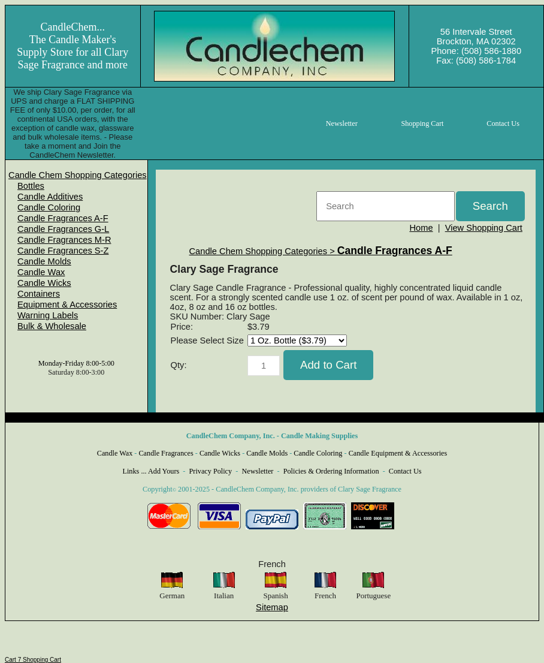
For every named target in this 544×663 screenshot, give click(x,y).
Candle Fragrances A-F (62, 218)
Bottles (30, 186)
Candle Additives (50, 196)
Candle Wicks (44, 283)
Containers (38, 294)
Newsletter (257, 471)
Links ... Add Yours (151, 471)
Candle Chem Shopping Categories (77, 175)
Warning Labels (47, 315)
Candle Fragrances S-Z (62, 250)
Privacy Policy (210, 471)
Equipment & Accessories (67, 304)
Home (421, 228)
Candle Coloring (48, 207)
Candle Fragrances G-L (63, 229)
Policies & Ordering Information (331, 471)
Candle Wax (41, 272)
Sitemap (272, 607)
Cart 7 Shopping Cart (33, 659)
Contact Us (405, 471)
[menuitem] (77, 175)
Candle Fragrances (165, 453)
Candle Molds (44, 261)
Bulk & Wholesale (51, 326)
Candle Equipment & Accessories (398, 453)
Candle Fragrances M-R (64, 240)
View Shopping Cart (483, 228)
